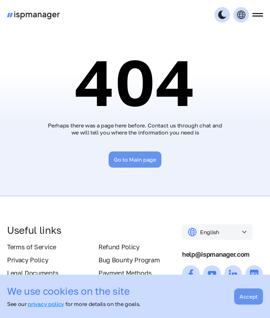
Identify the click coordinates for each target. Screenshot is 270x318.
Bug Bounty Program (129, 260)
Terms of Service (31, 247)
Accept (248, 296)
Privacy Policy (28, 260)
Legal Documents (32, 273)
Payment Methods (125, 273)
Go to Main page (135, 159)
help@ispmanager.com (216, 254)
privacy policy (46, 303)
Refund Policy (119, 247)
